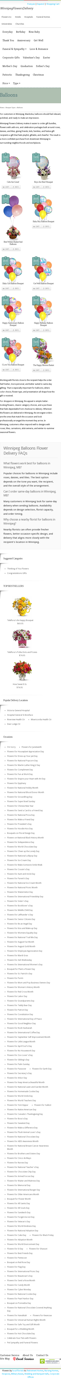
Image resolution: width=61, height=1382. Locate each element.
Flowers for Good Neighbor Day (21, 1023)
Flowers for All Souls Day (18, 1208)
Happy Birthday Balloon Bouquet (43, 324)
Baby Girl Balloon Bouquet (12, 283)
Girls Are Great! (13, 182)
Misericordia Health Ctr (41, 719)
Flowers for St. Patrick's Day (19, 974)
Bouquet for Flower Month (19, 1199)
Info (17, 187)
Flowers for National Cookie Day (21, 1294)
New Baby (34, 32)
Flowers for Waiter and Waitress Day (23, 1181)
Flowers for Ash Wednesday (19, 960)
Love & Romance (39, 49)
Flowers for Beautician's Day (20, 1276)
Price (6, 83)
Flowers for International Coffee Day (23, 1032)
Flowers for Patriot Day (17, 1010)
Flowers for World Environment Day (23, 1244)
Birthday (20, 32)
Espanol (40, 4)
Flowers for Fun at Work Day (20, 774)
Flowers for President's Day (19, 824)
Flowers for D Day (15, 1249)
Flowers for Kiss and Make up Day (22, 928)
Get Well (38, 40)
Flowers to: (7, 17)
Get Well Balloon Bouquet (43, 283)
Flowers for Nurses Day (17, 1163)
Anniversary (23, 40)
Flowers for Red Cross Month (20, 992)
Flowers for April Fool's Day (19, 1046)
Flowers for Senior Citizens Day (21, 919)
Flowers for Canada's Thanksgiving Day (25, 1114)
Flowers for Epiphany (16, 783)
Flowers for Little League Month (21, 1042)
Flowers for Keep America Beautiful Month (26, 1082)
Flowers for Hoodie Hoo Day (20, 829)
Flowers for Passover (16, 1069)
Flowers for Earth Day (42, 1069)
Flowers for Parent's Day (18, 878)
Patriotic (7, 74)
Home (2, 107)
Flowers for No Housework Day (21, 1051)
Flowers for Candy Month (18, 1285)
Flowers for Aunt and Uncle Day (21, 874)
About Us (28, 1355)
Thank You (8, 40)
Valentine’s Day (31, 57)
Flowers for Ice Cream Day (19, 860)
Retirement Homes (35, 1371)
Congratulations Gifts (17, 573)
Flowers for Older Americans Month (23, 1194)
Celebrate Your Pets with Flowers (21, 1338)
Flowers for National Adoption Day (22, 1231)
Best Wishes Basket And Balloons (13, 243)
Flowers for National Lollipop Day (22, 856)
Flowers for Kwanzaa (42, 1315)
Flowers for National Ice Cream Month (24, 883)
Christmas (38, 74)
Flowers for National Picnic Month (22, 887)
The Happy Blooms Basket (43, 365)
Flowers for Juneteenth (32, 747)
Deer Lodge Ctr (13, 724)
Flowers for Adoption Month (20, 1240)
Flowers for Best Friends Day (20, 1253)
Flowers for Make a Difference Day (22, 1128)
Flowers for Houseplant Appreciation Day (25, 751)
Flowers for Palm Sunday (18, 1064)
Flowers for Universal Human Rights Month (26, 1320)
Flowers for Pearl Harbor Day (20, 1299)
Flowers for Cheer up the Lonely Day (23, 851)
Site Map (5, 1358)
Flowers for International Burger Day (23, 1190)
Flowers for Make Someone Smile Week (24, 865)
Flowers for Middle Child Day (20, 910)
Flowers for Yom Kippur (17, 1105)
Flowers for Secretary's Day (19, 1073)
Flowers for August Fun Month (20, 942)
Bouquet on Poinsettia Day (19, 1303)
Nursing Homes (51, 1371)
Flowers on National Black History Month (25, 838)
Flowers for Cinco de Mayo (19, 1158)
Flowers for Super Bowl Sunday (21, 801)
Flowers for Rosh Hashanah (19, 1028)
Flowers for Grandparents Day (20, 1001)
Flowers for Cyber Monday (19, 1289)
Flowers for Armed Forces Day (20, 1176)
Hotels (18, 17)
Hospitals (28, 17)
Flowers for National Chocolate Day (23, 1137)
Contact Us (42, 1355)
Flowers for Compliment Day (20, 770)
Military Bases (17, 1374)
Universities (7, 24)
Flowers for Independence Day (20, 842)
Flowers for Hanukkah (17, 1315)
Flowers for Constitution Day (20, 1014)
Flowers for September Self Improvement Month (28, 1037)
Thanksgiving (22, 74)
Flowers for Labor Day (17, 996)
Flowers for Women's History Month (23, 987)
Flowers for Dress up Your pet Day (22, 756)
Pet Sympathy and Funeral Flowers (22, 1343)
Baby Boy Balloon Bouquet (43, 221)
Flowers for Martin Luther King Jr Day (23, 765)
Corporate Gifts (11, 57)
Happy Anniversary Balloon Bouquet (13, 324)
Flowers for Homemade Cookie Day (23, 1091)
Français (31, 4)
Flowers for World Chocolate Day (22, 847)
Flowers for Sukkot (42, 1105)
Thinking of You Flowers (18, 569)
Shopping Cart (52, 4)
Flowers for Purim (15, 978)
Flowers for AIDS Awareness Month (23, 1141)
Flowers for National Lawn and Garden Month (27, 1087)
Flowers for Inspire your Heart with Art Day (26, 779)
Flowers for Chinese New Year (20, 806)
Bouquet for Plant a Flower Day (21, 969)
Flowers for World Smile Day (20, 1096)
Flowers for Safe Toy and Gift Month (23, 1324)
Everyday (7, 32)
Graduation (26, 66)
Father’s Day (43, 66)
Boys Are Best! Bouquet (43, 182)
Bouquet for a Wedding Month (20, 1329)
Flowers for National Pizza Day (21, 815)
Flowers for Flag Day (16, 1267)
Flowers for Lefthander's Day (20, 915)
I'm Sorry (11, 747)
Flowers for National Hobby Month (22, 788)
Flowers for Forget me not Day (20, 1217)
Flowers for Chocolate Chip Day (21, 1172)
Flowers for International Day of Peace (24, 1019)
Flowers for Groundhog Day (19, 797)
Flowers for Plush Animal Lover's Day (24, 1132)
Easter (46, 57)
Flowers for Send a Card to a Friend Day (25, 810)
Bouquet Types (10, 107)
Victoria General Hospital (18, 710)
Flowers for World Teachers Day (21, 1100)
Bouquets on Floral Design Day (21, 833)
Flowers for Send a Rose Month (21, 1280)
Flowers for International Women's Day (24, 964)
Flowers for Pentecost (17, 1258)
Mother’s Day (9, 66)
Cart (7, 187)
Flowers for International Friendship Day (25, 896)
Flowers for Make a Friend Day (20, 819)
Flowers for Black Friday (43, 1235)
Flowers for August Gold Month (21, 946)
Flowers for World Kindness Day (21, 1226)
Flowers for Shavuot (38, 1249)
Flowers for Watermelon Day (20, 892)
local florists (18, 1371)
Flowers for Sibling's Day (18, 1060)
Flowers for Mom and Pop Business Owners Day (28, 983)
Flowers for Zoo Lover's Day (20, 1055)
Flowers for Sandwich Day (18, 1212)
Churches (19, 24)
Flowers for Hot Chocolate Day (21, 1333)
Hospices (6, 1374)
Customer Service (9, 1355)
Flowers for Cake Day (16, 1235)
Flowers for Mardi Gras (17, 955)
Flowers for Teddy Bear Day (19, 1005)
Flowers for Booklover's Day (20, 906)
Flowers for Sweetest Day (18, 1123)
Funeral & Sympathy (14, 49)
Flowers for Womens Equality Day (22, 933)
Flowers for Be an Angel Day (19, 924)
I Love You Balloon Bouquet (13, 365)
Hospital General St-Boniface (20, 715)
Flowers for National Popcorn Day (22, 761)
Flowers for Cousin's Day (18, 869)
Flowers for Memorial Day (18, 1185)
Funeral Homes (43, 17)
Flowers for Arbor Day (17, 1078)
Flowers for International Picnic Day (23, 1271)
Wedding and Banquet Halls (36, 1374)
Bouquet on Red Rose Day (18, 1262)
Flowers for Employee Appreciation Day (24, 951)
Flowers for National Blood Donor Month (25, 792)
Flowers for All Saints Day (18, 1203)
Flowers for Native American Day (21, 1109)
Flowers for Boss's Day (17, 1119)
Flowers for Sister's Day (17, 901)
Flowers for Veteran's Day (18, 1221)
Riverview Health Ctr (16, 719)
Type (16, 83)
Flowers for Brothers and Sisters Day (23, 1154)
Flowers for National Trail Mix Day (22, 937)
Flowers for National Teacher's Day (23, 1167)
